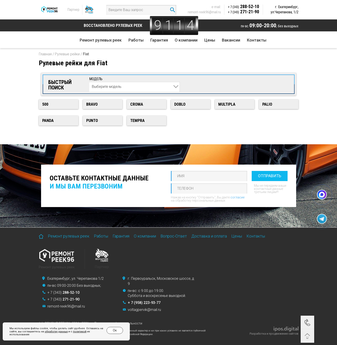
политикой (79, 331)
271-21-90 (243, 11)
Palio (267, 104)
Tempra (137, 120)
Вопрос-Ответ (173, 236)
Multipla (226, 104)
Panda (48, 120)
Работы (136, 40)
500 (45, 104)
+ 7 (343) (63, 292)
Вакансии (231, 40)
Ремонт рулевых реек (101, 40)
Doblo (180, 104)
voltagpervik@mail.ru (144, 310)
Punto (92, 120)
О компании (186, 40)
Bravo (92, 104)
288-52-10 (243, 6)
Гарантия (159, 40)
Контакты (256, 40)
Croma (136, 104)
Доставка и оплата (209, 236)
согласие (237, 197)
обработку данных (56, 331)
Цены (209, 40)
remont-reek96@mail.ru (204, 12)
